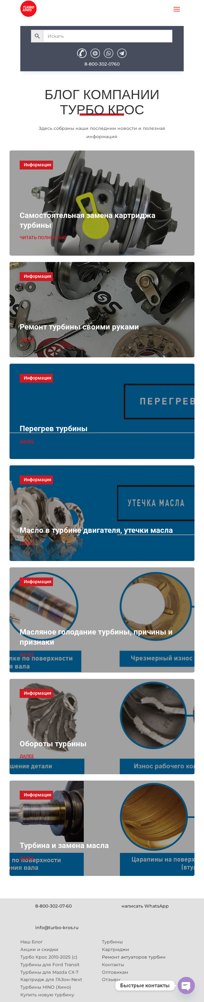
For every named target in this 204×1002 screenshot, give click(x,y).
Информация (37, 164)
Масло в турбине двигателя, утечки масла (96, 530)
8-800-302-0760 (102, 64)
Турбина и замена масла (64, 845)
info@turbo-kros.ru (56, 927)
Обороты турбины (53, 743)
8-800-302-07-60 (53, 906)
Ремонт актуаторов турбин (134, 957)
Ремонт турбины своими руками (79, 326)
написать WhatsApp (145, 906)
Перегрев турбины (54, 428)
